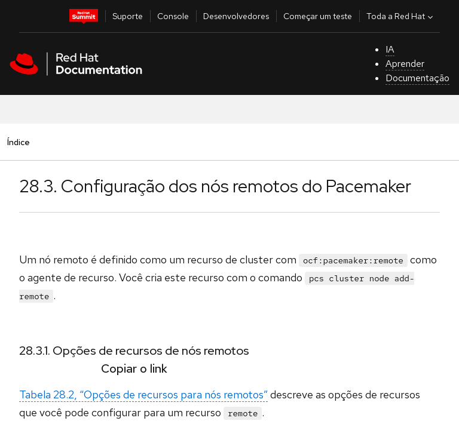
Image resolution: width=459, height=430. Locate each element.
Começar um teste (317, 16)
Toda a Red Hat (401, 16)
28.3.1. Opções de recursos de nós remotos (134, 350)
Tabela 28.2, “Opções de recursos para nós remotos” (143, 394)
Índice (18, 142)
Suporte (127, 16)
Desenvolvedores (236, 16)
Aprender (404, 63)
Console (173, 16)
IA (389, 49)
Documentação (417, 78)
